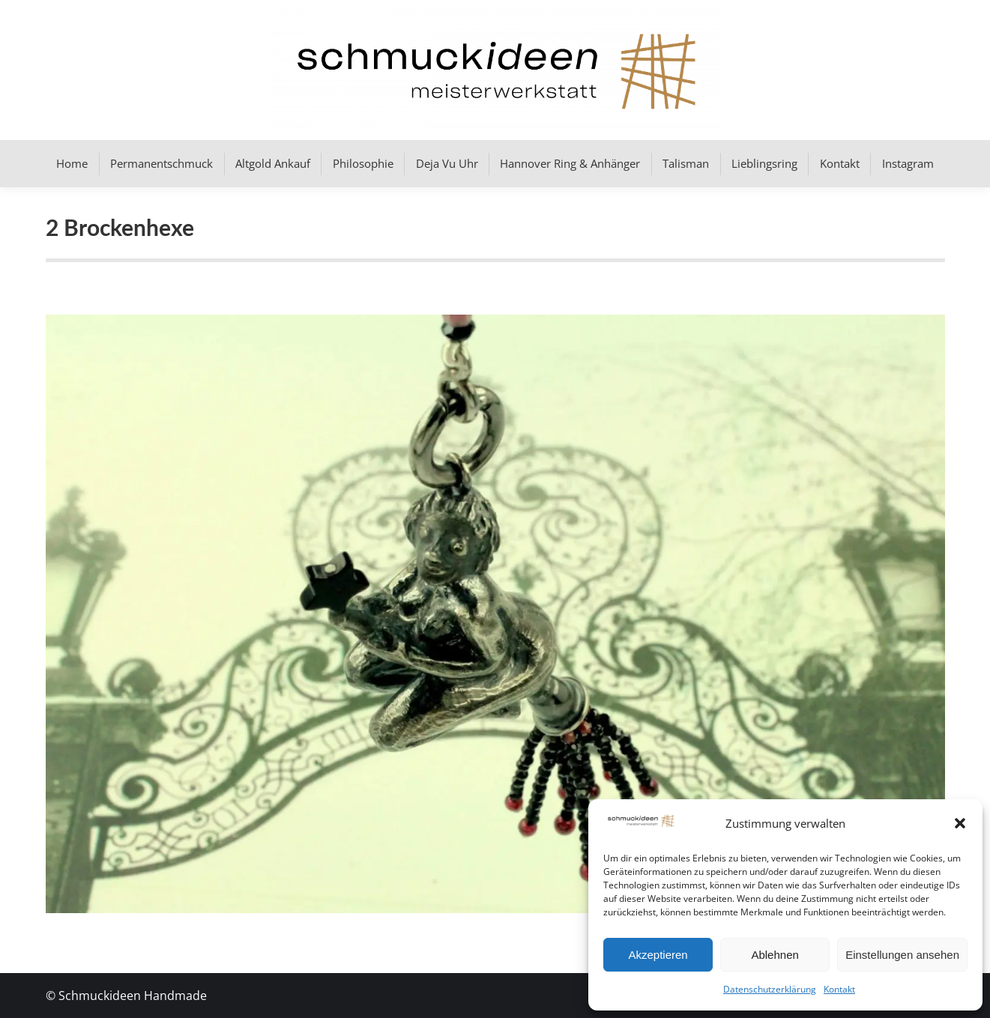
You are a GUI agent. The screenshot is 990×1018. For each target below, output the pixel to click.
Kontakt (839, 989)
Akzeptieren (657, 954)
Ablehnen (774, 954)
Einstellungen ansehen (902, 954)
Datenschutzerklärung (769, 989)
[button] (960, 823)
